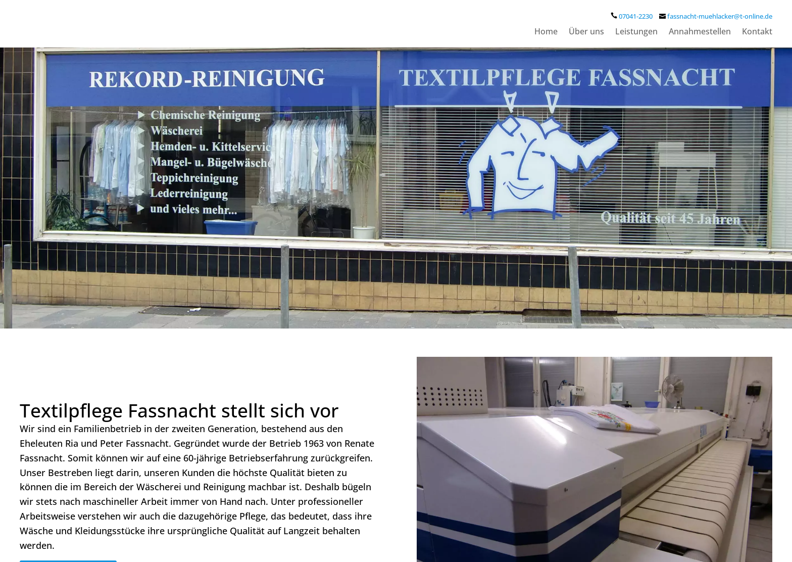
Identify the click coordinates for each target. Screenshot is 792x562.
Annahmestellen (700, 32)
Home (546, 32)
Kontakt (757, 32)
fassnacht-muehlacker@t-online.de (719, 16)
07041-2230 (636, 16)
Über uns (586, 32)
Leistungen (636, 32)
